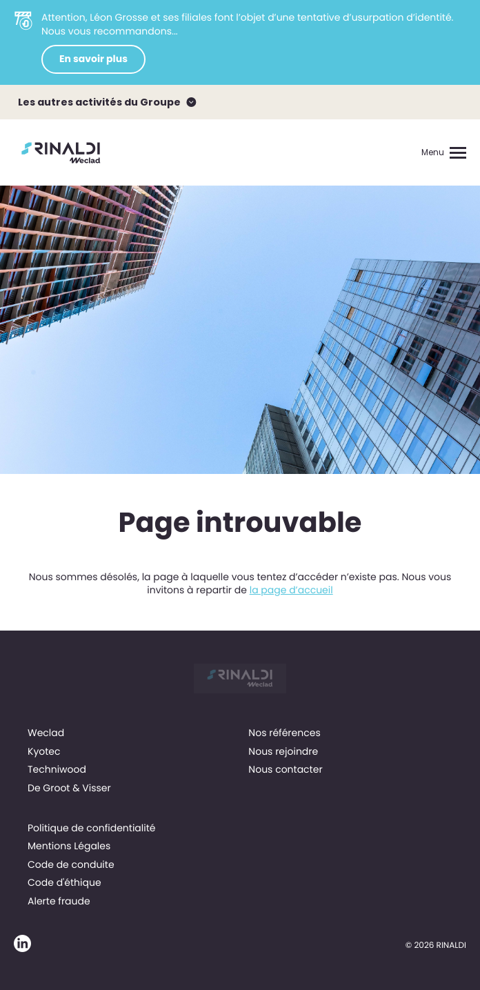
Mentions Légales (69, 846)
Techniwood (57, 769)
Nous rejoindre (283, 751)
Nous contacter (285, 769)
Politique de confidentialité (91, 828)
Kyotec (44, 751)
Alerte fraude (59, 901)
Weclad (46, 733)
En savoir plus (93, 59)
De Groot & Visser (69, 788)
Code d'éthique (64, 882)
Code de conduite (71, 864)
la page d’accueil (291, 590)
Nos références (284, 733)
